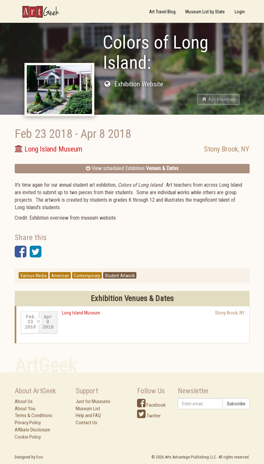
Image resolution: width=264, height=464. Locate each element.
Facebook (151, 405)
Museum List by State (205, 11)
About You (25, 409)
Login (240, 11)
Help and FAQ (88, 415)
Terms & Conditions (33, 415)
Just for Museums (93, 401)
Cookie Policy (28, 437)
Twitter (149, 416)
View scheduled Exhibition (132, 168)
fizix (39, 457)
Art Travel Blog (162, 11)
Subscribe (236, 403)
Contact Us (86, 423)
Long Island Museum (81, 312)
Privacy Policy (28, 423)
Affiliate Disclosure (32, 430)
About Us (24, 401)
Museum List (88, 409)
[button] (218, 99)
